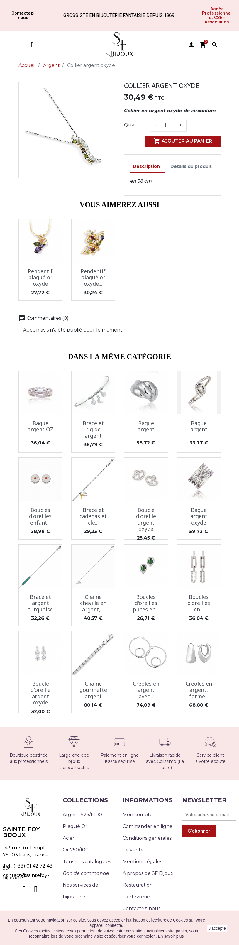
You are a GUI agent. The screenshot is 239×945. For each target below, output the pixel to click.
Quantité (134, 125)
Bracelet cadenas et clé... (93, 516)
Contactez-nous (141, 908)
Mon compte (138, 814)
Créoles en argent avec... (146, 690)
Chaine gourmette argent (93, 690)
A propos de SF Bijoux (148, 873)
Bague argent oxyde (198, 516)
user (191, 44)
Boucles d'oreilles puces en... (146, 603)
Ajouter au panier (182, 141)
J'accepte (217, 928)
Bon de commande (86, 873)
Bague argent (146, 426)
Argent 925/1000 (82, 814)
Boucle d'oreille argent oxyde (146, 519)
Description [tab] (146, 166)
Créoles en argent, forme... (199, 690)
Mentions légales (142, 861)
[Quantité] (168, 125)
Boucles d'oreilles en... (198, 603)
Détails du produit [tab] (191, 166)
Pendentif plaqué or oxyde (40, 277)
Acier (68, 838)
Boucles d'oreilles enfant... (40, 516)
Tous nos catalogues (87, 861)
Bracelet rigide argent (93, 429)
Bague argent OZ (40, 426)
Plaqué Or (75, 826)
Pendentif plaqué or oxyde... (93, 277)
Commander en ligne (147, 826)
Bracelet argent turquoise (40, 603)
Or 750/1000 (77, 850)
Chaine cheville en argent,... (93, 603)
